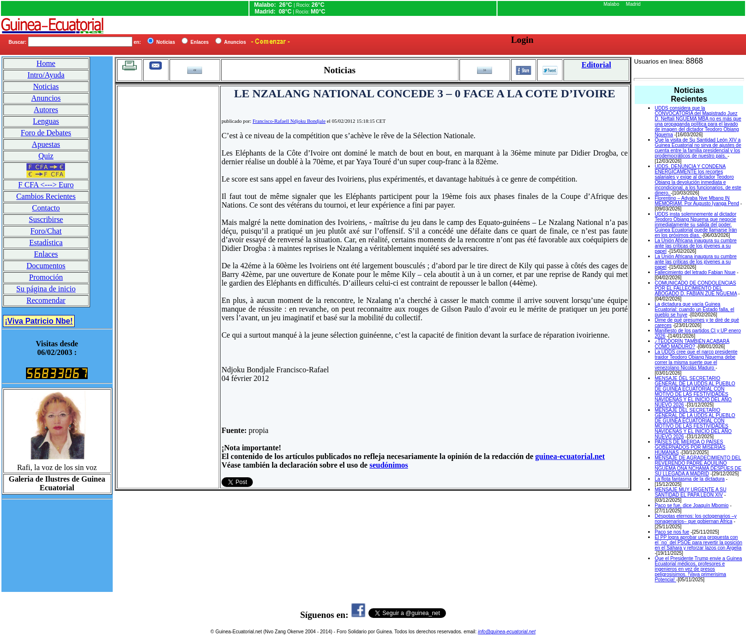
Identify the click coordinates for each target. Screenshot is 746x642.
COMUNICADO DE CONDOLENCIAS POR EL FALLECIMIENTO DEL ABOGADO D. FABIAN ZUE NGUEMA (695, 288)
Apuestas (46, 144)
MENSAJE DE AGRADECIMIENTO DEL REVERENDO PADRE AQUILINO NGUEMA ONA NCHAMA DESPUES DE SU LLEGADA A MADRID (697, 465)
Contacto (46, 208)
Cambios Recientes (46, 196)
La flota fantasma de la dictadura (689, 479)
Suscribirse (46, 219)
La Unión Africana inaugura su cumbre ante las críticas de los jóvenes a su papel (695, 246)
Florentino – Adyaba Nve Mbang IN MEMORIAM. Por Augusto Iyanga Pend (696, 201)
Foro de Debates (46, 133)
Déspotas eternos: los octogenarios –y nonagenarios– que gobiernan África (695, 518)
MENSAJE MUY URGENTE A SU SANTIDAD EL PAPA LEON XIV (690, 492)
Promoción (46, 277)
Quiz (46, 156)
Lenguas (46, 121)
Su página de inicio (46, 289)
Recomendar (45, 300)
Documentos (45, 266)
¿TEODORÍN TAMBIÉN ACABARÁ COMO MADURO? (691, 344)
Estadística (46, 242)
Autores (46, 109)
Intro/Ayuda (46, 75)
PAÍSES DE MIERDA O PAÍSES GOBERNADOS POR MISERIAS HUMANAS (689, 447)
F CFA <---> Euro (46, 185)
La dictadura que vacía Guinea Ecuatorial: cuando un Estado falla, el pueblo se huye (694, 309)
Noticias (46, 86)
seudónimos (388, 465)
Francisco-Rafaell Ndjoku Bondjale (289, 121)
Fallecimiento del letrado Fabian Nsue (694, 272)
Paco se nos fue (671, 532)
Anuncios (46, 98)
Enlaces (46, 254)
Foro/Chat (46, 231)
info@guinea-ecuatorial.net (507, 631)
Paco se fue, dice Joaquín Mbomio (691, 505)
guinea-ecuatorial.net (569, 456)
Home (46, 63)
